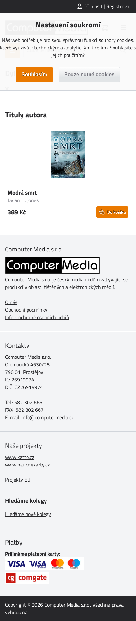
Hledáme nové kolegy (28, 514)
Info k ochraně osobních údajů (37, 317)
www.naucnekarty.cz (27, 464)
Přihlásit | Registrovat (107, 6)
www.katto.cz (19, 457)
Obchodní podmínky (26, 309)
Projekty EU (17, 479)
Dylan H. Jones (23, 200)
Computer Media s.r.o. (67, 604)
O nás (11, 302)
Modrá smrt (22, 192)
